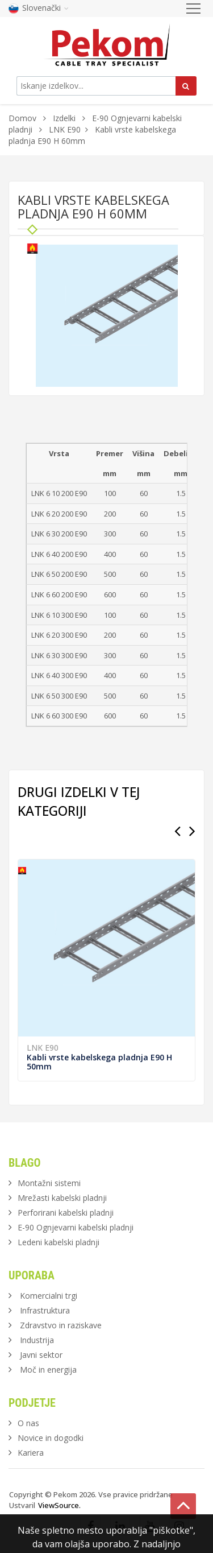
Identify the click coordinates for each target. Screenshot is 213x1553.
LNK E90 (65, 129)
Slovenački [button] (39, 7)
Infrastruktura (45, 1310)
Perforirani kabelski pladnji (66, 1212)
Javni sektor (41, 1354)
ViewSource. (59, 1505)
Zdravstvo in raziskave (61, 1325)
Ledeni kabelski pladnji (58, 1242)
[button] (167, 255)
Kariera (31, 1452)
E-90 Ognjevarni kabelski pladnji (75, 1227)
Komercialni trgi (48, 1295)
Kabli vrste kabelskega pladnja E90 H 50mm (99, 1062)
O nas (28, 1423)
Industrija (37, 1340)
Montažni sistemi (49, 1183)
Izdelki (65, 118)
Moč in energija (48, 1369)
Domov (22, 118)
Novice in (50, 1437)
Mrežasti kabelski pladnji (62, 1197)
